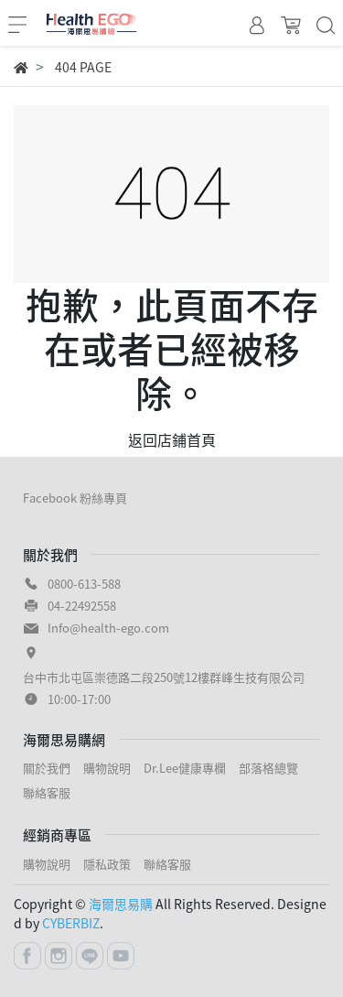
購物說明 (107, 767)
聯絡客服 (46, 792)
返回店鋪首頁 (172, 439)
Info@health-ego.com (108, 627)
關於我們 (46, 767)
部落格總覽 (268, 767)
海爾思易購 (121, 903)
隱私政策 (107, 863)
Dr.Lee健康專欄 (185, 767)
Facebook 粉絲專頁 (75, 497)
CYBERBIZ (71, 923)
